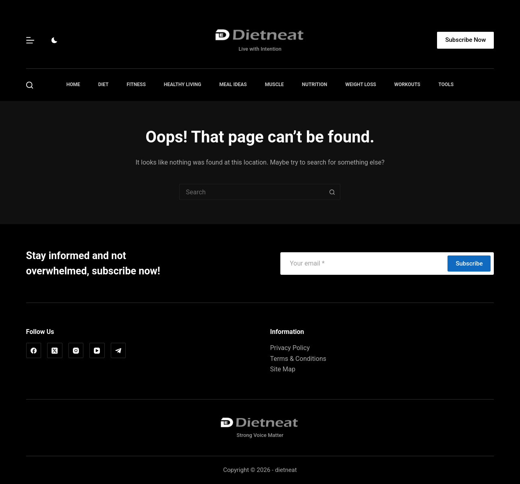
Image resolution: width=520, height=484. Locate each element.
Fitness (135, 84)
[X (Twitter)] (54, 350)
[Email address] (364, 263)
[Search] (29, 85)
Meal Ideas (233, 84)
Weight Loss (360, 84)
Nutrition (314, 84)
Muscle (274, 84)
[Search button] (332, 192)
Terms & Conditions (298, 358)
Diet (103, 84)
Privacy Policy (290, 348)
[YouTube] (97, 350)
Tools (446, 84)
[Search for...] (251, 192)
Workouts (407, 84)
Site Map (282, 369)
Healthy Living (182, 84)
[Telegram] (118, 350)
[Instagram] (76, 350)
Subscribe (469, 263)
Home (73, 84)
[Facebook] (33, 350)
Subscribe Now (465, 39)
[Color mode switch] (54, 40)
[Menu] (30, 40)
